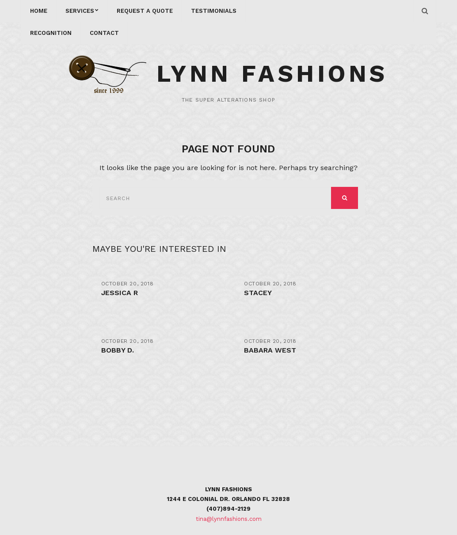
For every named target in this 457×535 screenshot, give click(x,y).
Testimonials (213, 11)
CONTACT (104, 33)
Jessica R (119, 292)
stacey (258, 292)
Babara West (270, 350)
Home (38, 11)
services (79, 11)
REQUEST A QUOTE (145, 11)
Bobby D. (117, 350)
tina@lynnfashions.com (229, 519)
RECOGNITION (51, 33)
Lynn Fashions (272, 73)
